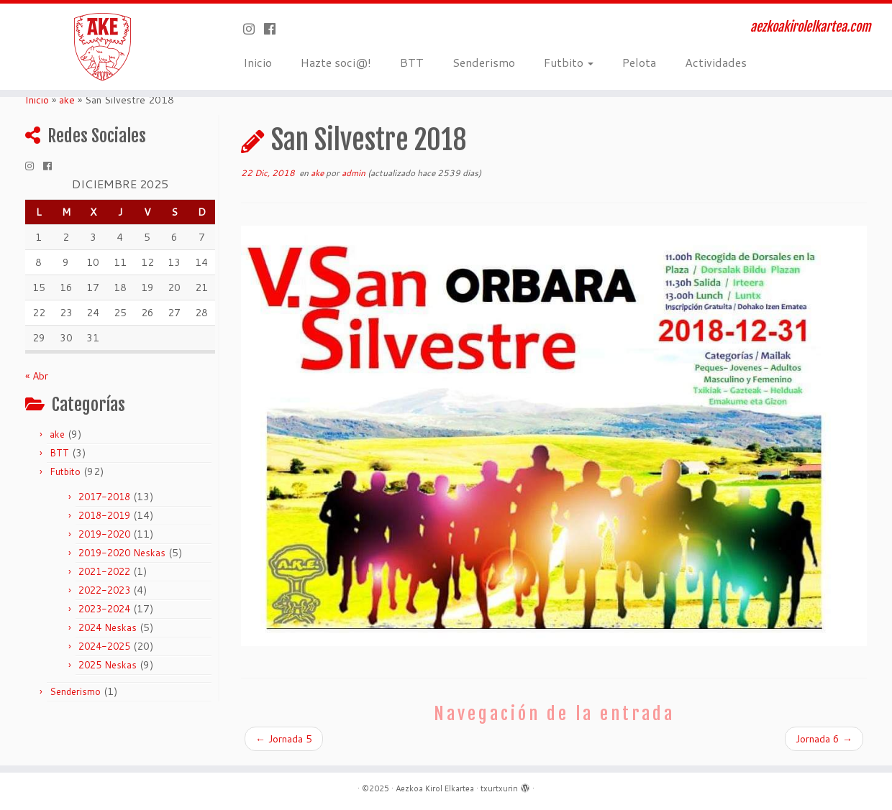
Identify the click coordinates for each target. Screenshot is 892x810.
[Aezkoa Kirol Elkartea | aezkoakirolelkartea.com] (103, 47)
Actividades (716, 62)
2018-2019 (104, 515)
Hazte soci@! (336, 62)
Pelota (639, 62)
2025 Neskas (107, 664)
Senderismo (483, 62)
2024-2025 (104, 646)
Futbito (568, 62)
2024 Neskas (107, 627)
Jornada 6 (824, 739)
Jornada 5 (283, 739)
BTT (412, 62)
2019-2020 (104, 534)
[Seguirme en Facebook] (274, 28)
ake (67, 100)
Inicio (257, 62)
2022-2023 (104, 590)
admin (353, 173)
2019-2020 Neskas (121, 552)
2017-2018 (104, 496)
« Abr (36, 376)
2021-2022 (104, 571)
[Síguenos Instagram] (253, 28)
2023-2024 (104, 608)
